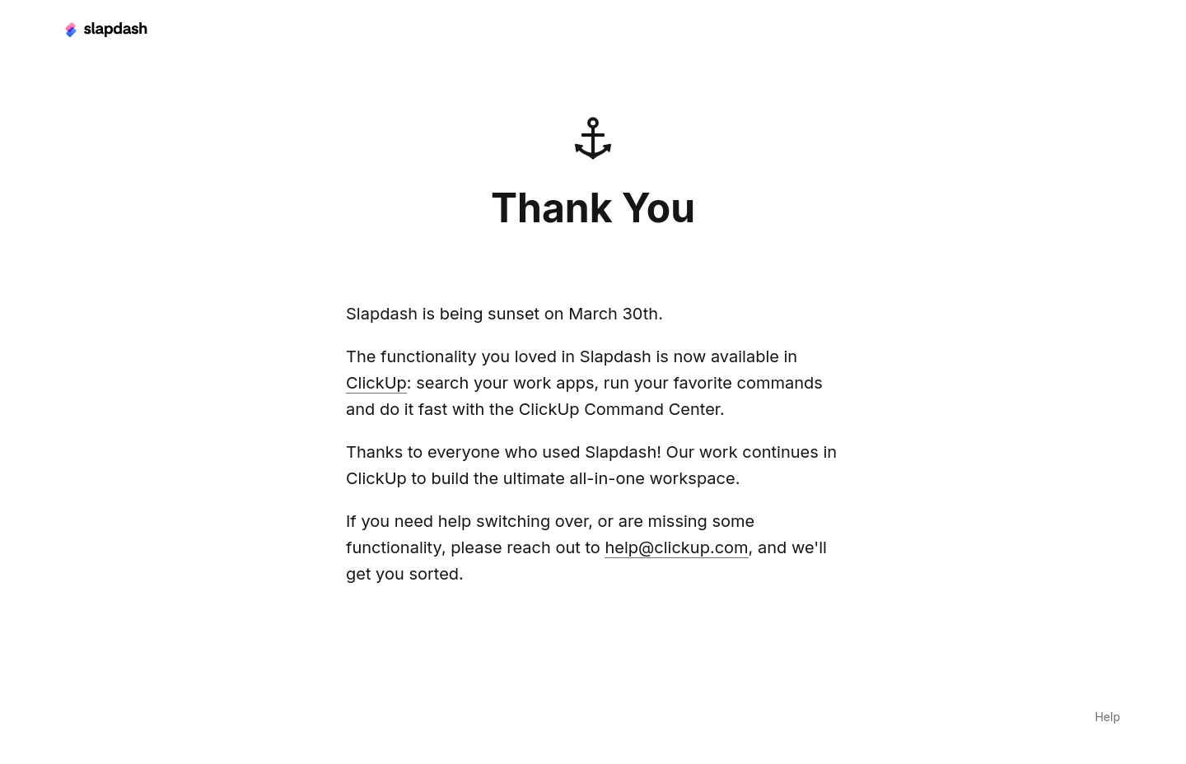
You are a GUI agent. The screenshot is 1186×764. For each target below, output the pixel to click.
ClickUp (376, 383)
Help (1107, 717)
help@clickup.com (676, 547)
